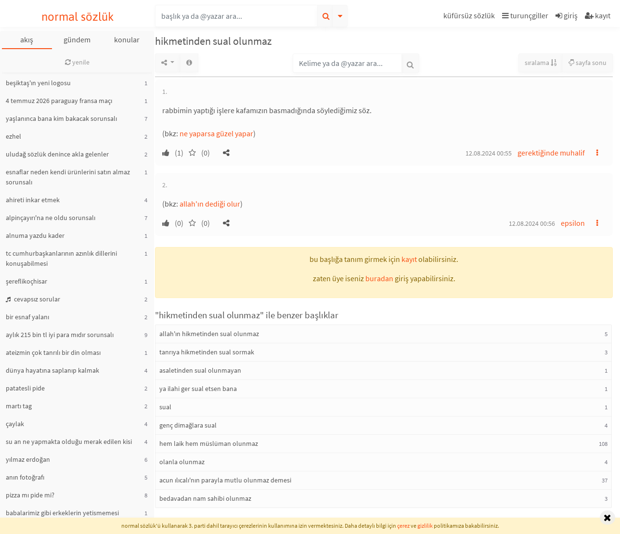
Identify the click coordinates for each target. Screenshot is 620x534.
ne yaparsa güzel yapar (216, 133)
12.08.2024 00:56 (532, 223)
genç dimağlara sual (188, 425)
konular (127, 39)
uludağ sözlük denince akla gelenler (57, 154)
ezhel (13, 136)
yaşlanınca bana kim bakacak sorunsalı (61, 118)
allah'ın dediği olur (210, 203)
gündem (77, 39)
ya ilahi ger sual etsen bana (198, 388)
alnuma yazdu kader (35, 235)
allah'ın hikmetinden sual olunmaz (209, 333)
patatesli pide (25, 388)
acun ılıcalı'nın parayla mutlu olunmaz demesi (225, 480)
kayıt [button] (409, 259)
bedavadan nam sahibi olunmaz (205, 498)
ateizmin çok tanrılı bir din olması (53, 352)
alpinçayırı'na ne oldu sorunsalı (50, 217)
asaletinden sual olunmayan (200, 370)
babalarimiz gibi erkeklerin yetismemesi (62, 512)
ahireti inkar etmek (33, 199)
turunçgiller (525, 15)
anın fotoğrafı (25, 477)
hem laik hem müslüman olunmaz (208, 443)
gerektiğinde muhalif (551, 152)
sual (165, 407)
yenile (77, 62)
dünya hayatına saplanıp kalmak (52, 370)
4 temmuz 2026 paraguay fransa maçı (59, 100)
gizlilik (425, 525)
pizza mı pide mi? (30, 495)
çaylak (15, 423)
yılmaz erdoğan (28, 459)
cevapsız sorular (33, 299)
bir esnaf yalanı (27, 317)
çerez (403, 525)
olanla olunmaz (182, 461)
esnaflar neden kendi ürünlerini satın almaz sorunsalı (68, 177)
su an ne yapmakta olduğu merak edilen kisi (69, 441)
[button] (470, 17)
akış (26, 39)
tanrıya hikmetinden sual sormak (206, 352)
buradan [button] (379, 278)
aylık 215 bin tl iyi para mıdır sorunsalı (60, 334)
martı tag (19, 406)
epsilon (573, 223)
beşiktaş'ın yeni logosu (38, 82)
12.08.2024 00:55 (488, 153)
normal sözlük (77, 16)
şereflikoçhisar (26, 281)
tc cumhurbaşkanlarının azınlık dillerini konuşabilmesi (61, 258)
